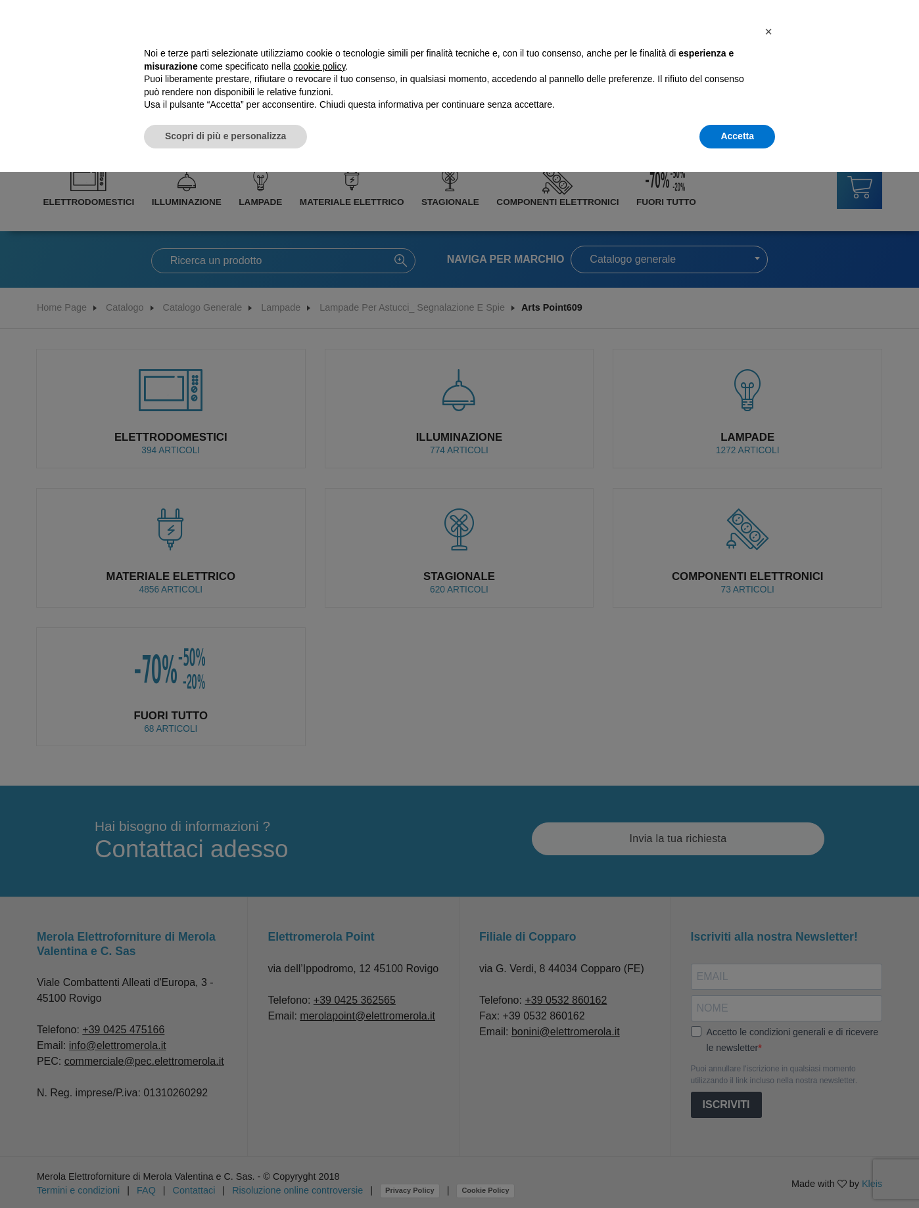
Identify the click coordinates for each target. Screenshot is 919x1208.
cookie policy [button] (319, 66)
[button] (768, 31)
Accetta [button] (737, 136)
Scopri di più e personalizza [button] (225, 136)
